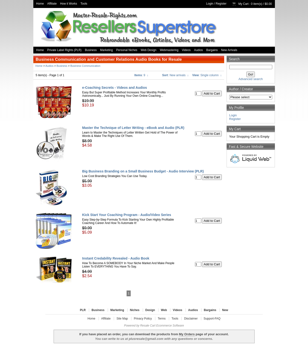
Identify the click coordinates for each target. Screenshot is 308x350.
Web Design (148, 50)
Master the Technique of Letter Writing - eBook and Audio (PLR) (133, 128)
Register (221, 3)
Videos (186, 50)
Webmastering (169, 50)
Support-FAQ (212, 318)
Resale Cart (147, 325)
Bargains (212, 50)
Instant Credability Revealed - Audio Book (115, 258)
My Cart (243, 4)
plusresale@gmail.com (146, 339)
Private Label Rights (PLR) (64, 50)
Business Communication (85, 65)
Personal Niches (126, 50)
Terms (162, 318)
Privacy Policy (143, 318)
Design (150, 310)
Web (164, 310)
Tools (83, 3)
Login (209, 3)
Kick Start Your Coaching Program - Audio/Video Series (126, 215)
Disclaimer (191, 318)
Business (91, 50)
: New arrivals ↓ (175, 75)
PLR (83, 310)
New (225, 310)
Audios (198, 50)
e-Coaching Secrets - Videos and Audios (114, 87)
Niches (134, 310)
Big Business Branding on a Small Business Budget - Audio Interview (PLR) (143, 171)
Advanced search (250, 79)
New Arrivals (229, 50)
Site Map (122, 318)
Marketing (106, 50)
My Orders (187, 334)
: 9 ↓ (141, 75)
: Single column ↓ (207, 75)
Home (40, 3)
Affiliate (52, 3)
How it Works (68, 3)
